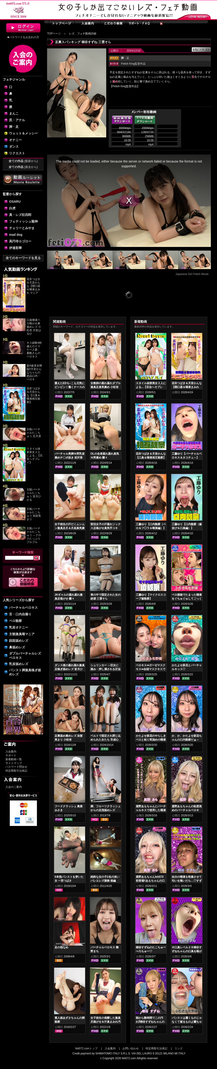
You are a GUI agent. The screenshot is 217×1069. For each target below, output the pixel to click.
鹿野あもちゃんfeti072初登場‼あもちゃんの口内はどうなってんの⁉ (150, 880)
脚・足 (14, 126)
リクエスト (17, 153)
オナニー (15, 140)
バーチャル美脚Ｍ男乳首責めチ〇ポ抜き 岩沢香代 (70, 457)
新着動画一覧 (13, 759)
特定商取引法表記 (16, 770)
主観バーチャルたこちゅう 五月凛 (34, 433)
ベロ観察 (15, 621)
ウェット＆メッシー (23, 133)
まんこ (14, 113)
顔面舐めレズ (18, 640)
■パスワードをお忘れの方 (23, 37)
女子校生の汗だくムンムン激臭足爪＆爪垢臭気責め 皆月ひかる (70, 528)
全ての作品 (23, 161)
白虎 (12, 208)
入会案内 (10, 751)
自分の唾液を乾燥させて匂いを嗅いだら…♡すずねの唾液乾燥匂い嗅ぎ (187, 880)
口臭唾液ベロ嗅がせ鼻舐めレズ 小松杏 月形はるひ (34, 326)
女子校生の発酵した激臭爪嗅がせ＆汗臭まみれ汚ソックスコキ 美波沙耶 (106, 1021)
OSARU (15, 201)
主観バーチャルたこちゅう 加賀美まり (34, 514)
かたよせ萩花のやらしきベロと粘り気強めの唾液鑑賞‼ (151, 739)
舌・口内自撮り (20, 614)
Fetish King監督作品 (133, 63)
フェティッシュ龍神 (23, 221)
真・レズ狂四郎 (20, 215)
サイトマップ (13, 763)
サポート (10, 755)
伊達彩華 (15, 248)
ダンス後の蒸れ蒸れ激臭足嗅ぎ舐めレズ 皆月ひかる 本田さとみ (70, 669)
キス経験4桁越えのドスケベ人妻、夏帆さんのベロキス (34, 349)
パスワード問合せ (16, 766)
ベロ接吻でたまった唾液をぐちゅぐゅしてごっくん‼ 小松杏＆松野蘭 (187, 598)
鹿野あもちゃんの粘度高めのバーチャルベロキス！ (187, 810)
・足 (125, 58)
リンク (178, 1048)
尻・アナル (17, 120)
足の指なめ (61, 947)
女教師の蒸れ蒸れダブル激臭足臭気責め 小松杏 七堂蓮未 (106, 387)
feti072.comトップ (86, 1048)
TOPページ (54, 33)
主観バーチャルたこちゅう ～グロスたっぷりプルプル (34, 535)
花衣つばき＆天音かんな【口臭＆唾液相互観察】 (33, 395)
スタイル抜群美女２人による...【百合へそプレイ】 (35, 455)
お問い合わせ (130, 1048)
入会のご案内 (13, 787)
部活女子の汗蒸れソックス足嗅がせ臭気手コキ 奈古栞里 (106, 528)
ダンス (14, 146)
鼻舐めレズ (17, 647)
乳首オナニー (18, 627)
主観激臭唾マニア (22, 634)
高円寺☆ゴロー (20, 241)
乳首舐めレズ (18, 664)
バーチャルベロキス (23, 607)
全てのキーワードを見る (23, 258)
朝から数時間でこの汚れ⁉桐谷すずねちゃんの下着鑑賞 (150, 1021)
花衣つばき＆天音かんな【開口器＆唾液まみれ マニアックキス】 (187, 387)
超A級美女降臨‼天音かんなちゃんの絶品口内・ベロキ (34, 372)
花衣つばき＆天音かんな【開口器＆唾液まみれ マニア (33, 286)
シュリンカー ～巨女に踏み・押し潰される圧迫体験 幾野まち (106, 669)
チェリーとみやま (22, 228)
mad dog (15, 234)
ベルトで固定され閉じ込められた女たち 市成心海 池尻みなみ (106, 739)
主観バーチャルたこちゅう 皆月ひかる (34, 494)
